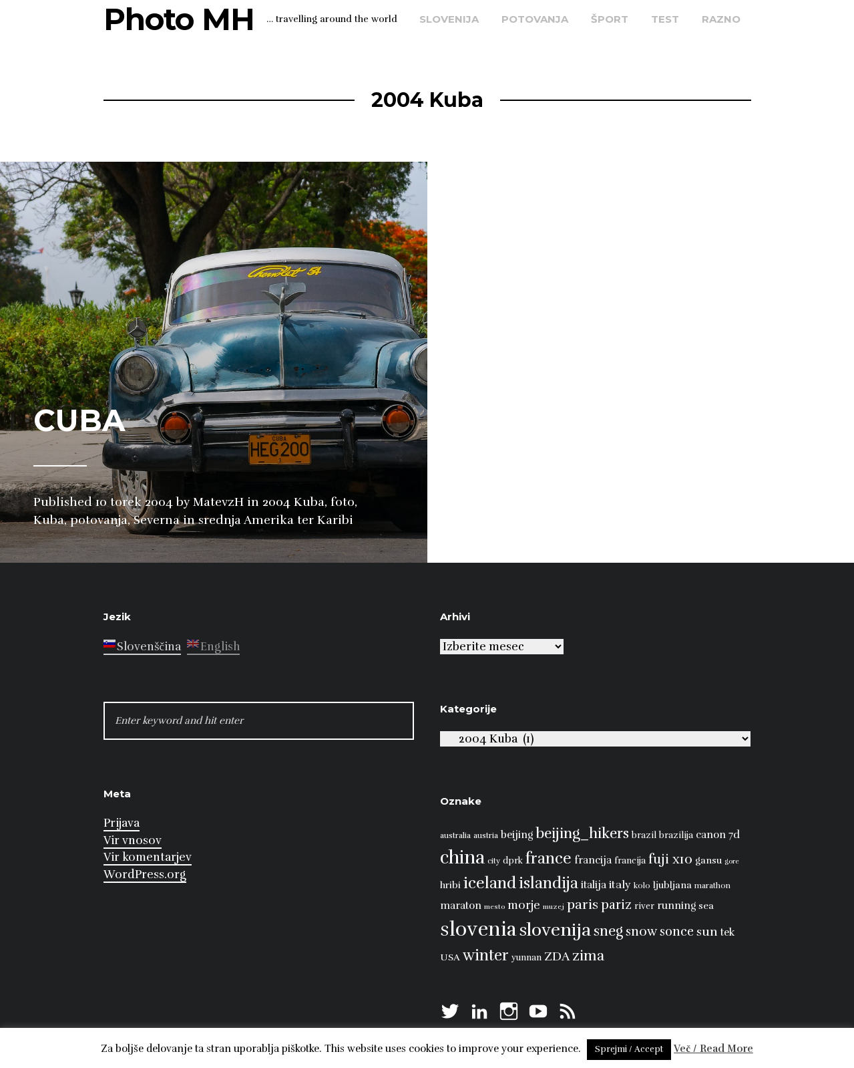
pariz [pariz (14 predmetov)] (616, 904)
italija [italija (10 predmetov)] (593, 884)
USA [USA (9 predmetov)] (450, 957)
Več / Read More (713, 1049)
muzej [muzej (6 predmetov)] (553, 906)
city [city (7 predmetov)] (493, 860)
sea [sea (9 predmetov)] (706, 906)
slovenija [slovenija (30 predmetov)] (555, 930)
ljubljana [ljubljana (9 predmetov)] (672, 885)
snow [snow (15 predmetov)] (641, 932)
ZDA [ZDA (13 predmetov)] (557, 956)
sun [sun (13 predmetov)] (707, 931)
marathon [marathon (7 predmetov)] (712, 885)
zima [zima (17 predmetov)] (588, 955)
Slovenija (449, 19)
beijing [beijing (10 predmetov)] (517, 834)
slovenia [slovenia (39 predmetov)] (478, 929)
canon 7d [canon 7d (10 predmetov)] (718, 834)
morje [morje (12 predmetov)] (523, 905)
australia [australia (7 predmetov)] (455, 835)
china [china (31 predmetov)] (462, 857)
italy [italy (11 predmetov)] (620, 885)
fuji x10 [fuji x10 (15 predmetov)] (670, 859)
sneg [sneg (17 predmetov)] (608, 931)
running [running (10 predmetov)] (676, 905)
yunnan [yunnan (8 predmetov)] (526, 957)
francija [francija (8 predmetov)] (630, 860)
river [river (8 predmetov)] (644, 906)
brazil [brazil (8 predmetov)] (644, 835)
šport (609, 19)
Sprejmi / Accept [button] (629, 1049)
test (665, 19)
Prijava (121, 823)
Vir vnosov (132, 840)
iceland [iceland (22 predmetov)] (489, 883)
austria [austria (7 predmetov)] (485, 835)
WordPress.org (144, 874)
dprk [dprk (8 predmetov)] (513, 860)
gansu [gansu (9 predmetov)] (708, 860)
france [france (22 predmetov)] (548, 858)
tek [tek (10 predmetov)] (727, 932)
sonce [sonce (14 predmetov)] (677, 931)
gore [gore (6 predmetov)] (731, 861)
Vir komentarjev (147, 857)
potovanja (534, 19)
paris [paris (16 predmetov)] (582, 904)
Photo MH (178, 19)
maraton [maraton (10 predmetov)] (460, 905)
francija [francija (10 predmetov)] (593, 859)
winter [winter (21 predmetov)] (486, 955)
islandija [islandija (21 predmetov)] (548, 883)
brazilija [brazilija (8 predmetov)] (676, 835)
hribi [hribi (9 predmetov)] (450, 885)
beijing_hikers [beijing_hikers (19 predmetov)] (582, 833)
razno (721, 19)
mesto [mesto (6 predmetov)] (494, 906)
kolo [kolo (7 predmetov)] (642, 885)
